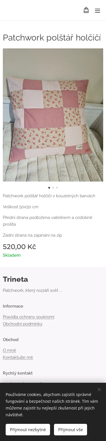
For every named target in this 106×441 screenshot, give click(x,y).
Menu (97, 10)
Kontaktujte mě (18, 357)
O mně (9, 350)
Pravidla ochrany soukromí (28, 317)
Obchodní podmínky (22, 323)
